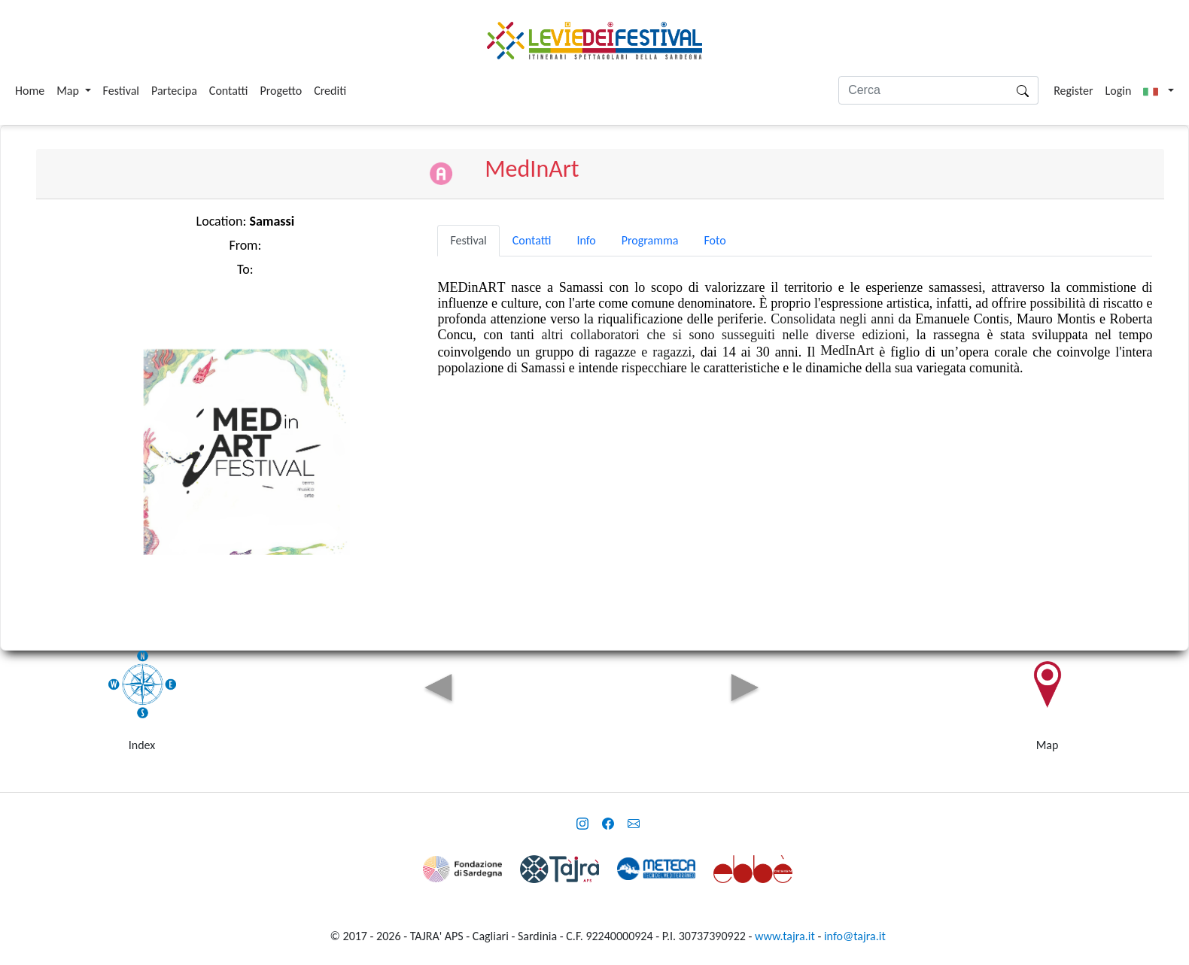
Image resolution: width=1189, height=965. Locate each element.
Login (1118, 90)
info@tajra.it (855, 936)
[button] (1158, 91)
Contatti (228, 90)
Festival (121, 90)
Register (1073, 90)
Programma (650, 240)
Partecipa (174, 90)
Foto (714, 240)
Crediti (330, 90)
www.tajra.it (785, 936)
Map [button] (68, 90)
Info (585, 240)
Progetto (281, 90)
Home (29, 90)
